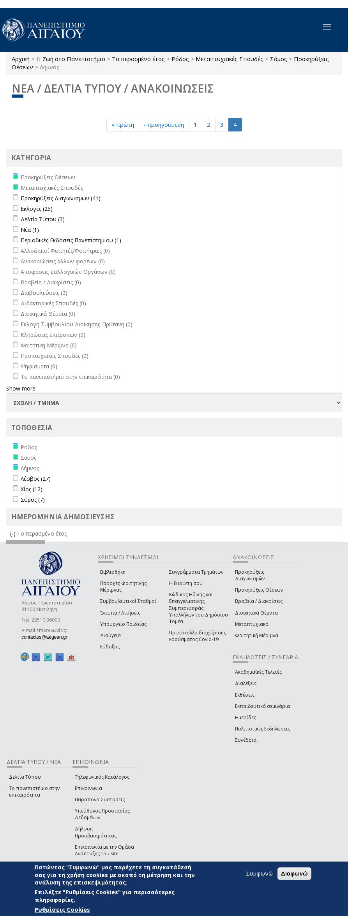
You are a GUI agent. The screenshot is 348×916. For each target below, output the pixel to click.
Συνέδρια (245, 740)
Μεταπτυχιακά (252, 624)
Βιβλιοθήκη (112, 572)
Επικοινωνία (88, 788)
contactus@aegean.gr (46, 637)
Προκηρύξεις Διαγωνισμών (250, 575)
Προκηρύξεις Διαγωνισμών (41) (61, 198)
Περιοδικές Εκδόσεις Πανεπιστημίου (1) (71, 240)
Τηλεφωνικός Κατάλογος (102, 777)
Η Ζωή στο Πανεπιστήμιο (70, 59)
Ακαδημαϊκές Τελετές (258, 672)
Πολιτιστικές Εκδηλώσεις (262, 728)
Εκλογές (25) (37, 208)
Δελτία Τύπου (25, 777)
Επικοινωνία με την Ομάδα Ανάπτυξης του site (104, 850)
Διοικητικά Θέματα (256, 612)
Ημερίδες (245, 717)
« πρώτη (122, 124)
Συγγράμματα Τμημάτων (196, 572)
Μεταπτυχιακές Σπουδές (229, 59)
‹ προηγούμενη (164, 124)
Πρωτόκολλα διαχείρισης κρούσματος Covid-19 (197, 636)
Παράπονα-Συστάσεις (100, 799)
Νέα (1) (30, 229)
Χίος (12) (31, 489)
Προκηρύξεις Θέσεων (259, 590)
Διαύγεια (110, 635)
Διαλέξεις (245, 683)
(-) (13, 533)
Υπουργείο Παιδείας (123, 624)
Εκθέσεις (244, 695)
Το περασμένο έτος (138, 59)
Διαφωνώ (294, 873)
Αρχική (21, 59)
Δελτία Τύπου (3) (43, 219)
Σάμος (278, 59)
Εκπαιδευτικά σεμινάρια (262, 706)
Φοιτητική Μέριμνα (256, 635)
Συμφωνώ (259, 873)
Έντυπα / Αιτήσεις (120, 612)
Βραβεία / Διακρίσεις (259, 601)
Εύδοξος (110, 646)
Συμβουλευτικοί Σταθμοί (128, 601)
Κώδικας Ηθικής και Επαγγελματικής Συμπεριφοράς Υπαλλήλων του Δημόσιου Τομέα (198, 608)
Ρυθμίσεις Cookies (62, 909)
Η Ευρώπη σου (186, 583)
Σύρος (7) (33, 499)
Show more (20, 388)
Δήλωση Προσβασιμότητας (96, 832)
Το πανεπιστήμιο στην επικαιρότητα (34, 791)
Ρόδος (180, 59)
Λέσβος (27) (36, 478)
